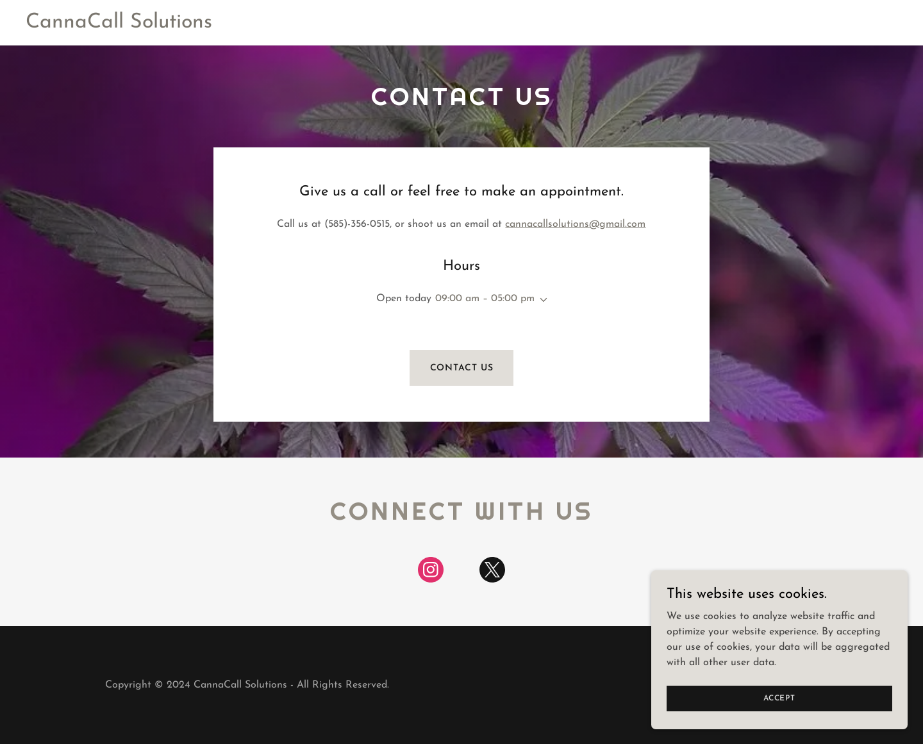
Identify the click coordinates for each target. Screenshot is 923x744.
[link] (119, 25)
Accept (779, 698)
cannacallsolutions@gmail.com (575, 224)
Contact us (462, 368)
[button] (541, 300)
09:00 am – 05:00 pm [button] (485, 298)
